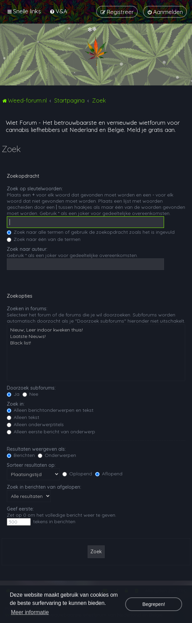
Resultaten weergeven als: (36, 449)
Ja (13, 394)
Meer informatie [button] (30, 612)
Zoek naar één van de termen (43, 239)
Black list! (96, 343)
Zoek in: (16, 404)
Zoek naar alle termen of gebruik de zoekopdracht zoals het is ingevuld (91, 232)
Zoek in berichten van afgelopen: (44, 487)
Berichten (21, 455)
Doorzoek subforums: (31, 388)
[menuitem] (58, 11)
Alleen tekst (23, 417)
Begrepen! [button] (153, 604)
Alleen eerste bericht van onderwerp (51, 432)
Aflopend (108, 474)
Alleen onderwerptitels (35, 424)
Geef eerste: (20, 509)
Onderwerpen (57, 455)
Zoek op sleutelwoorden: (35, 189)
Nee (30, 394)
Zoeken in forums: (27, 309)
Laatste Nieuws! (96, 336)
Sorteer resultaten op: (31, 465)
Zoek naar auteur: (27, 249)
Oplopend (77, 474)
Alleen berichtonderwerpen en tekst (50, 410)
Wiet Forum (21, 122)
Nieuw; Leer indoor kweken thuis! (96, 330)
